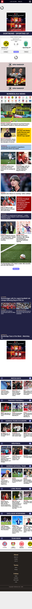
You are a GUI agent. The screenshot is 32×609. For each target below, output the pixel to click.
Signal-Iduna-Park (16, 35)
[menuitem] (3, 1)
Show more (16, 282)
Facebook (16, 591)
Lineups (6, 48)
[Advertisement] (16, 20)
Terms (16, 580)
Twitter (16, 589)
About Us (16, 570)
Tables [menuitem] (20, 1)
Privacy (16, 582)
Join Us (16, 574)
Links (16, 595)
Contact (16, 572)
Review (26, 48)
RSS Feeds (16, 593)
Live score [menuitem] (13, 1)
